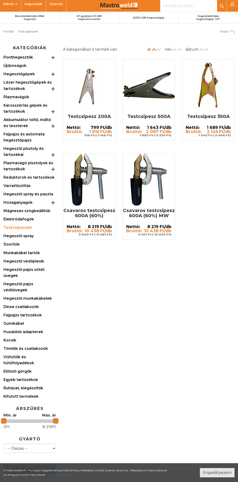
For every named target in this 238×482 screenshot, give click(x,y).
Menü (10, 4)
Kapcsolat (33, 4)
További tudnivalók (60, 474)
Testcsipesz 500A (148, 116)
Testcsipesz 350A (208, 116)
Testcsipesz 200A (89, 116)
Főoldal (8, 31)
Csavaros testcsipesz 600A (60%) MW (149, 213)
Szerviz (56, 4)
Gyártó (30, 439)
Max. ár (49, 415)
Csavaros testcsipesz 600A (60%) (89, 213)
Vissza (227, 31)
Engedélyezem (217, 472)
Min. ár (10, 415)
